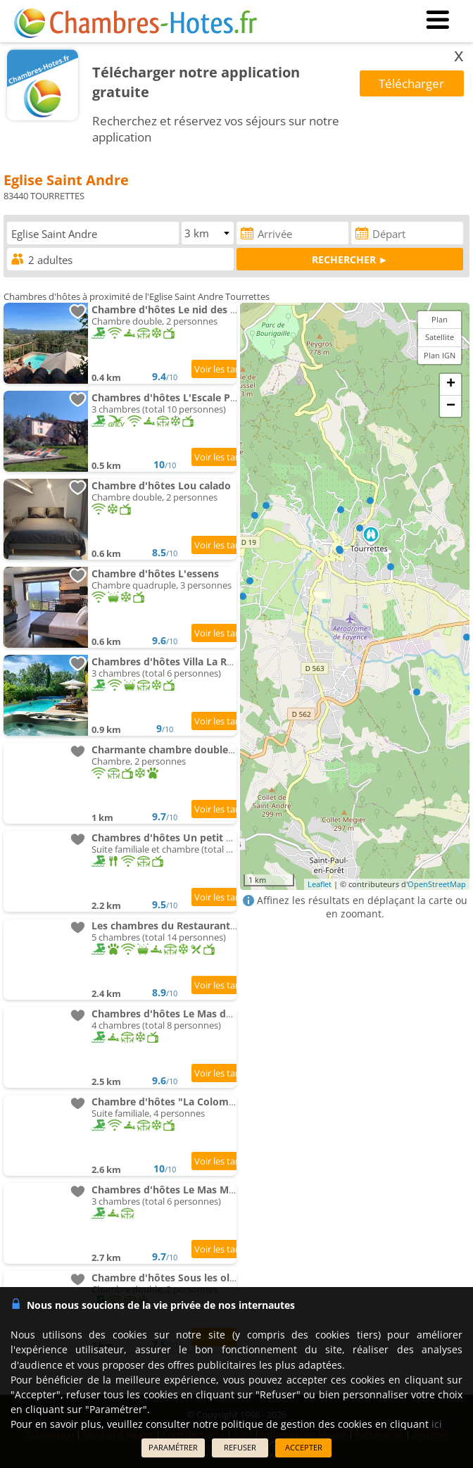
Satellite (439, 337)
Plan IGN (439, 355)
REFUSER (240, 1447)
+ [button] (450, 384)
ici (436, 1424)
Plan (439, 319)
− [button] (450, 406)
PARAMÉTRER (173, 1447)
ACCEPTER (303, 1447)
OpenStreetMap (437, 884)
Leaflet (320, 884)
